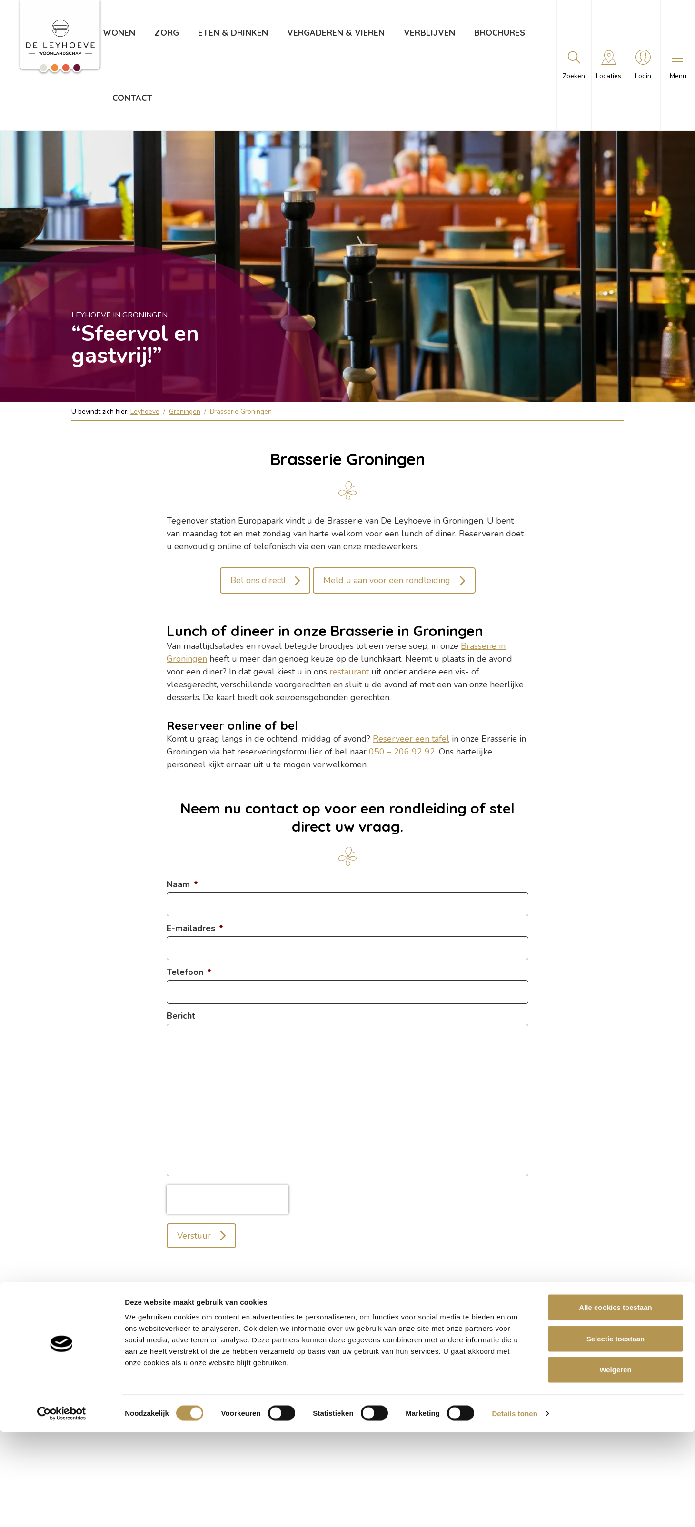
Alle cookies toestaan (615, 1402)
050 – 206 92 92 (402, 751)
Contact (132, 97)
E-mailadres (195, 928)
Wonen (118, 32)
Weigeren (615, 1464)
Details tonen (514, 1508)
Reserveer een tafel (411, 738)
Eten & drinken (233, 32)
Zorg (166, 32)
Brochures (499, 32)
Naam (182, 884)
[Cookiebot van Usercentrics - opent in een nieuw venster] (61, 1508)
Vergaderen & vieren (335, 32)
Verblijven (429, 32)
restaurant (349, 671)
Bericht (181, 1015)
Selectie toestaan (615, 1433)
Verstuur (194, 1235)
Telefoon (189, 972)
